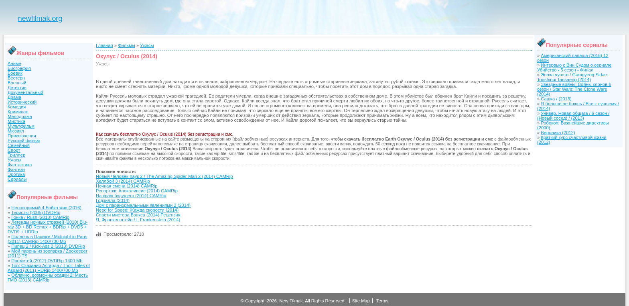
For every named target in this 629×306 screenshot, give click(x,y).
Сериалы (17, 179)
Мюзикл (16, 131)
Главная (104, 45)
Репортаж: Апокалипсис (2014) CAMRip (137, 190)
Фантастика (20, 164)
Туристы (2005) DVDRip (35, 212)
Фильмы (126, 45)
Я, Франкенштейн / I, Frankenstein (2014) (138, 219)
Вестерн (16, 77)
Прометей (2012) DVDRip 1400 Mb (46, 260)
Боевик (15, 73)
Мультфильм (21, 126)
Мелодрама (20, 116)
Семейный (19, 145)
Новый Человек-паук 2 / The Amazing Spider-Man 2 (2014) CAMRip (164, 176)
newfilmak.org (40, 18)
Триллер (16, 155)
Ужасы (14, 159)
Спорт (14, 150)
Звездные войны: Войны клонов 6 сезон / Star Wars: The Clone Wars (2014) (574, 89)
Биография (19, 68)
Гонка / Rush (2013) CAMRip (40, 217)
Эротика (16, 174)
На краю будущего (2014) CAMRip (131, 195)
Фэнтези (16, 169)
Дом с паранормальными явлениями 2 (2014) (143, 205)
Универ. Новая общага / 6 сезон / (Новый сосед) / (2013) (573, 115)
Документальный (25, 92)
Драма (14, 97)
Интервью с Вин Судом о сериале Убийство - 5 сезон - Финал (574, 67)
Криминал (18, 111)
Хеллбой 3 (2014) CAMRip (123, 181)
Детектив (17, 87)
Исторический (22, 102)
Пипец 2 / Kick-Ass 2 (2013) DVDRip (48, 246)
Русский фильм (24, 140)
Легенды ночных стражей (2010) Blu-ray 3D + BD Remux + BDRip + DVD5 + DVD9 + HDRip (47, 227)
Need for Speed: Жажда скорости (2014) (137, 210)
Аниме (14, 63)
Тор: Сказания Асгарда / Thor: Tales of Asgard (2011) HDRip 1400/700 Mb (49, 268)
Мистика (16, 121)
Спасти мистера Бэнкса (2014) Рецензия (138, 214)
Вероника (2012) (558, 132)
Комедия (17, 106)
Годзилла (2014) (113, 200)
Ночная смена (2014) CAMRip (127, 186)
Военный (17, 82)
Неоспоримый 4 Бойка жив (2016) (46, 207)
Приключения (22, 135)
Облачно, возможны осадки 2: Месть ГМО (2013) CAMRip (48, 277)
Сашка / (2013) (556, 98)
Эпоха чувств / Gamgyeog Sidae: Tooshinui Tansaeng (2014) (572, 77)
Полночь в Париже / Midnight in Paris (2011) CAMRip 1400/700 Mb (47, 239)
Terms (382, 300)
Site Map (361, 300)
